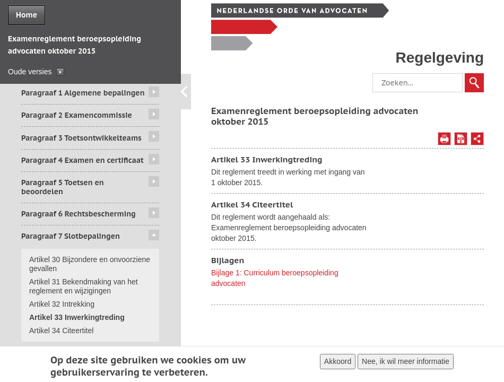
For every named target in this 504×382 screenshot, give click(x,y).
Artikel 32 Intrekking (61, 304)
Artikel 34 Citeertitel (61, 330)
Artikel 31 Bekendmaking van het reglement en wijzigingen (83, 286)
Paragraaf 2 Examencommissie (76, 115)
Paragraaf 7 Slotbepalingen (70, 236)
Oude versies (29, 71)
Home (26, 15)
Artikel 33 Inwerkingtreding (77, 317)
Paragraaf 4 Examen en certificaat (82, 160)
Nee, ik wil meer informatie (405, 363)
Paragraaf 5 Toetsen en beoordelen (62, 187)
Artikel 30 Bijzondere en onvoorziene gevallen (89, 264)
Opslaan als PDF (460, 138)
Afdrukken (444, 138)
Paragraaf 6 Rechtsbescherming (78, 214)
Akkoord (337, 363)
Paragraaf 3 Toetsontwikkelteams (81, 138)
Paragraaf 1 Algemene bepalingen (83, 93)
